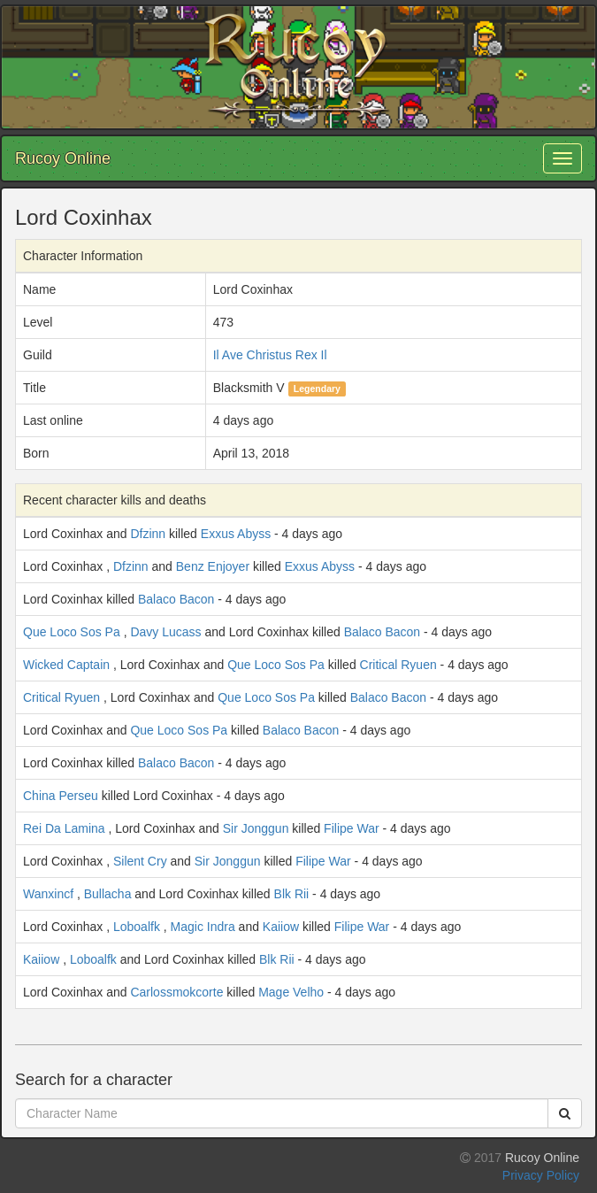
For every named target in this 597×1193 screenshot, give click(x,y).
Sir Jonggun (256, 828)
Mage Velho (291, 992)
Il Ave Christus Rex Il (270, 355)
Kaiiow (281, 927)
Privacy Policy (540, 1175)
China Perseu (60, 796)
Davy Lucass (165, 632)
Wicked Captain (66, 665)
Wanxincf (48, 894)
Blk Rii (292, 894)
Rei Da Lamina (64, 828)
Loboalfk (136, 927)
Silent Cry (140, 861)
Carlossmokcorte (176, 992)
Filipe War (351, 828)
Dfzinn (147, 534)
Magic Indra (203, 927)
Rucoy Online (63, 158)
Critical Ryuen (398, 665)
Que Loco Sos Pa (71, 632)
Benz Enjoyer (212, 566)
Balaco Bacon (176, 599)
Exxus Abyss (236, 534)
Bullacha (108, 894)
